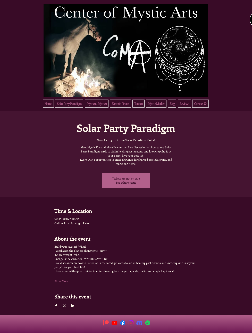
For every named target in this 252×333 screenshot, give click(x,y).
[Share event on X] (64, 305)
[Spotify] (147, 323)
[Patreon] (106, 323)
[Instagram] (131, 323)
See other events (126, 182)
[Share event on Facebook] (56, 305)
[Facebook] (122, 323)
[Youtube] (114, 323)
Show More (61, 281)
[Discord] (139, 323)
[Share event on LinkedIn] (72, 305)
